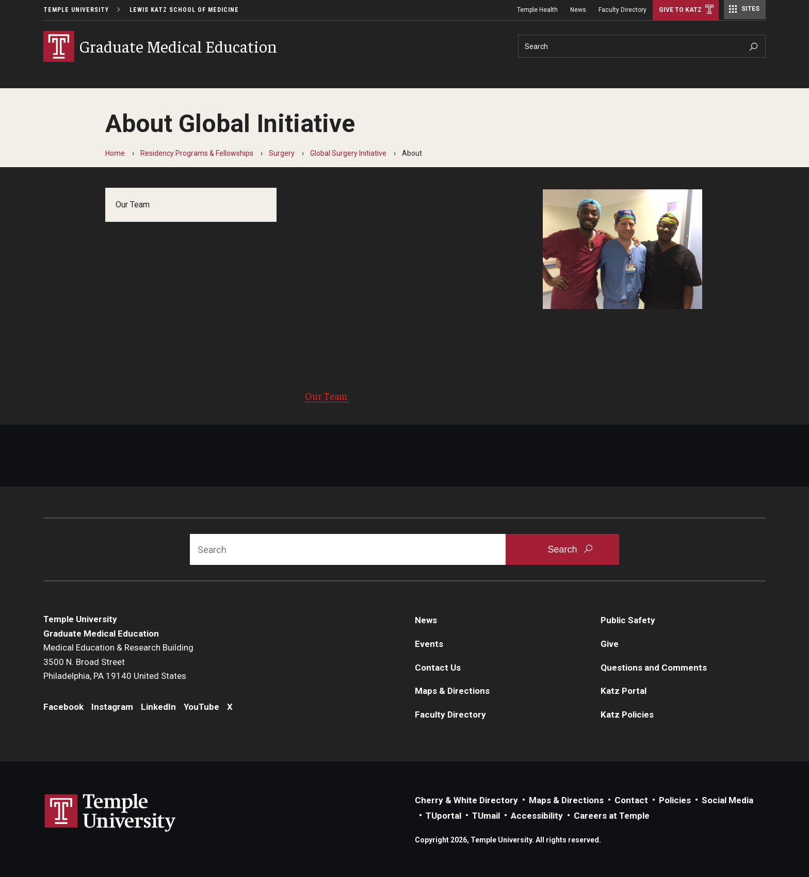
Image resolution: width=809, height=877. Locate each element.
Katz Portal (623, 691)
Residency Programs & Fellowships (196, 153)
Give (610, 644)
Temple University (76, 9)
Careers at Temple (612, 815)
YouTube (201, 707)
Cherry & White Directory (466, 800)
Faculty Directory (622, 9)
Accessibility (537, 815)
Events (429, 644)
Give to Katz (680, 9)
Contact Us (438, 667)
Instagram (112, 707)
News (578, 9)
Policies (675, 800)
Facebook (63, 707)
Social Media (727, 800)
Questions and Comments (654, 667)
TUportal (443, 815)
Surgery (282, 153)
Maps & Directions (452, 691)
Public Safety (628, 620)
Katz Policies (627, 714)
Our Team (133, 204)
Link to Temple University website (110, 813)
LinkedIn (158, 707)
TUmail (486, 815)
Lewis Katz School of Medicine (184, 9)
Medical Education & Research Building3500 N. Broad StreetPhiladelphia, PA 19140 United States (118, 661)
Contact (631, 800)
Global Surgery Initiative (348, 153)
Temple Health (537, 9)
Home (115, 153)
